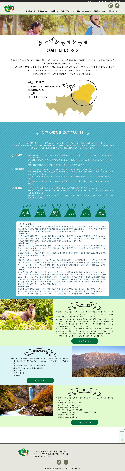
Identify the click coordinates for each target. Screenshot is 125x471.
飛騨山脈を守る (99, 11)
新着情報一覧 (30, 11)
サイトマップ (101, 1)
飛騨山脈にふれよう (84, 11)
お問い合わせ (112, 11)
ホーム (21, 11)
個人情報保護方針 (115, 1)
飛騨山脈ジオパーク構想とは (48, 11)
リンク (92, 1)
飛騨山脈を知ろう (67, 11)
